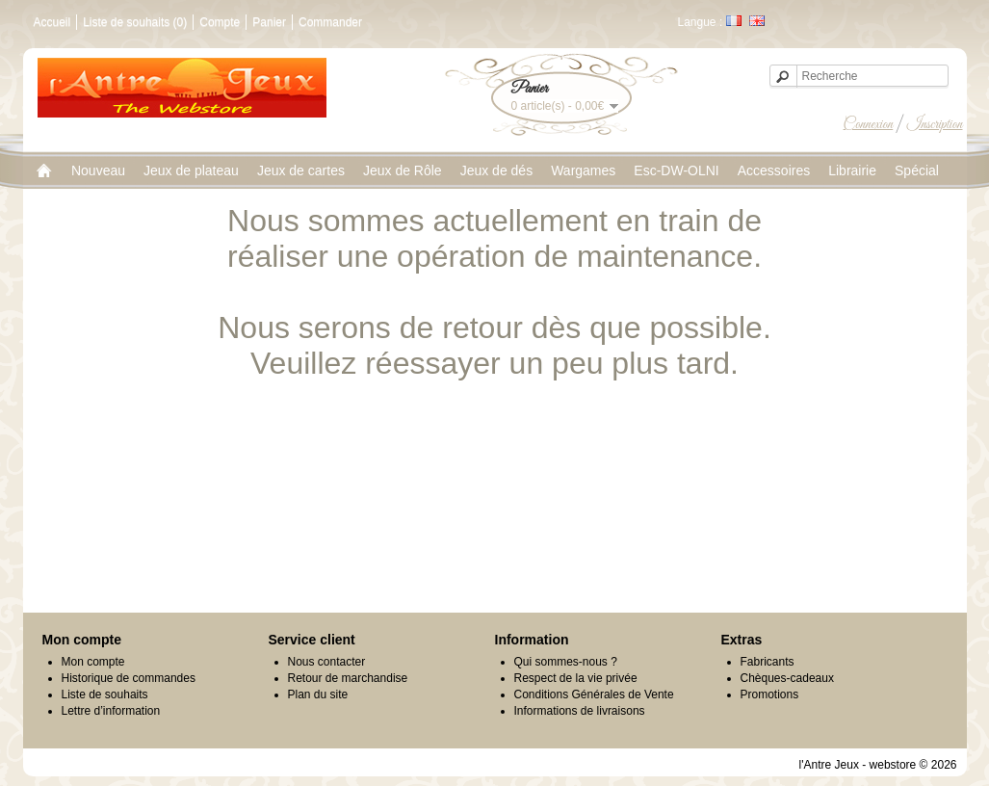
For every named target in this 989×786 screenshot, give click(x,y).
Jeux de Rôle (402, 170)
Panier (269, 22)
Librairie (852, 170)
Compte (219, 22)
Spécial (917, 170)
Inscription (935, 124)
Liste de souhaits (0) (135, 22)
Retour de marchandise (348, 678)
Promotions (770, 694)
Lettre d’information (111, 711)
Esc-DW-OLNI (676, 170)
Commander (330, 22)
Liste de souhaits (105, 694)
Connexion (869, 124)
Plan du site (318, 694)
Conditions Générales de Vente (594, 694)
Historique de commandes (128, 678)
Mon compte (93, 661)
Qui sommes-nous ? (565, 661)
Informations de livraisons (579, 711)
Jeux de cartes (301, 170)
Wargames (583, 170)
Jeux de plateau (191, 170)
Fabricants (767, 661)
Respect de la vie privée (576, 678)
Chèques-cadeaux (787, 678)
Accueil (52, 22)
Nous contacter (327, 661)
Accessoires (774, 170)
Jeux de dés (497, 170)
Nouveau (98, 170)
